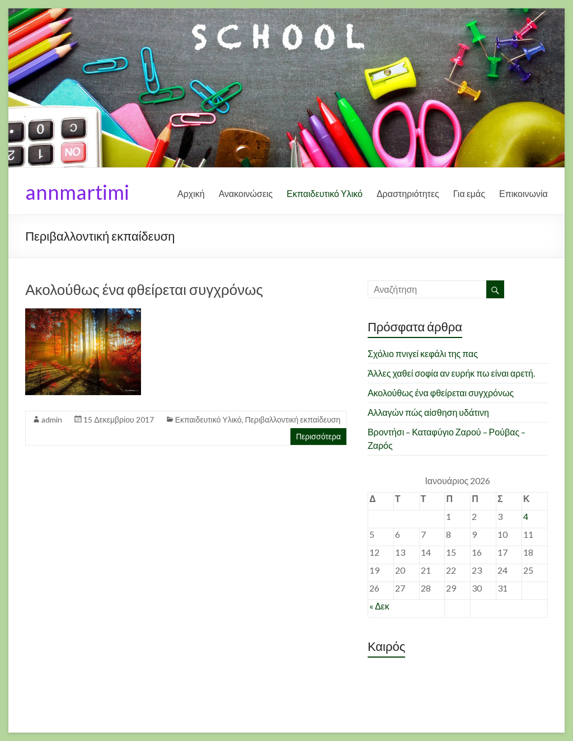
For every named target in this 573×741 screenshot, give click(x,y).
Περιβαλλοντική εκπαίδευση (293, 419)
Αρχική (191, 193)
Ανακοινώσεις (246, 193)
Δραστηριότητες (408, 193)
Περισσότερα (318, 436)
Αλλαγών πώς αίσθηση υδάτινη (428, 412)
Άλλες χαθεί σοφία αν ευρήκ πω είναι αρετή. (451, 373)
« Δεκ (379, 606)
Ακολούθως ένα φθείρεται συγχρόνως (144, 289)
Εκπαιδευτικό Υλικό (324, 193)
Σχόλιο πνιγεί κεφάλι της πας (423, 353)
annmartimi (77, 192)
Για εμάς (469, 193)
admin (51, 419)
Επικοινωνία (523, 193)
